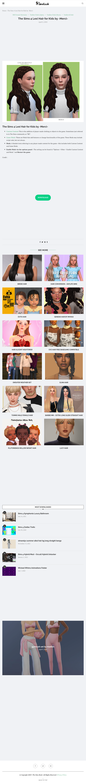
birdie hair (22, 284)
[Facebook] (35, 766)
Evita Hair (22, 317)
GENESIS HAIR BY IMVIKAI (63, 317)
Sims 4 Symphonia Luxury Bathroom (33, 513)
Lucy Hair (64, 448)
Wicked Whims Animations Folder (32, 568)
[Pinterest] (51, 766)
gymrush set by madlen (43, 646)
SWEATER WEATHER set (22, 382)
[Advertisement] (43, 41)
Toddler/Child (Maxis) (54, 15)
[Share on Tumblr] (47, 242)
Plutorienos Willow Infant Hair (22, 448)
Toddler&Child (68, 15)
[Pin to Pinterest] (45, 242)
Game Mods (10, 137)
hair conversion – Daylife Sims (64, 284)
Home (4, 11)
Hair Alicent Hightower (22, 350)
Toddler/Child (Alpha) (37, 15)
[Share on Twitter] (42, 242)
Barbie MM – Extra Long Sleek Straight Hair (64, 415)
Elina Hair (64, 382)
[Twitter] (43, 766)
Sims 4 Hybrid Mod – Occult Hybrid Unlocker (37, 554)
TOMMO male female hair (22, 415)
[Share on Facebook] (40, 242)
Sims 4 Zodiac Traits (26, 527)
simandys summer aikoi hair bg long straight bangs (39, 541)
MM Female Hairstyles (20, 15)
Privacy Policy (61, 775)
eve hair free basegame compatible (64, 350)
